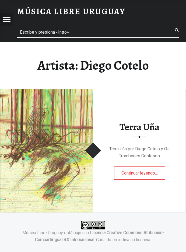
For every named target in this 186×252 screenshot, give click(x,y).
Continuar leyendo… (143, 171)
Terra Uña (140, 126)
